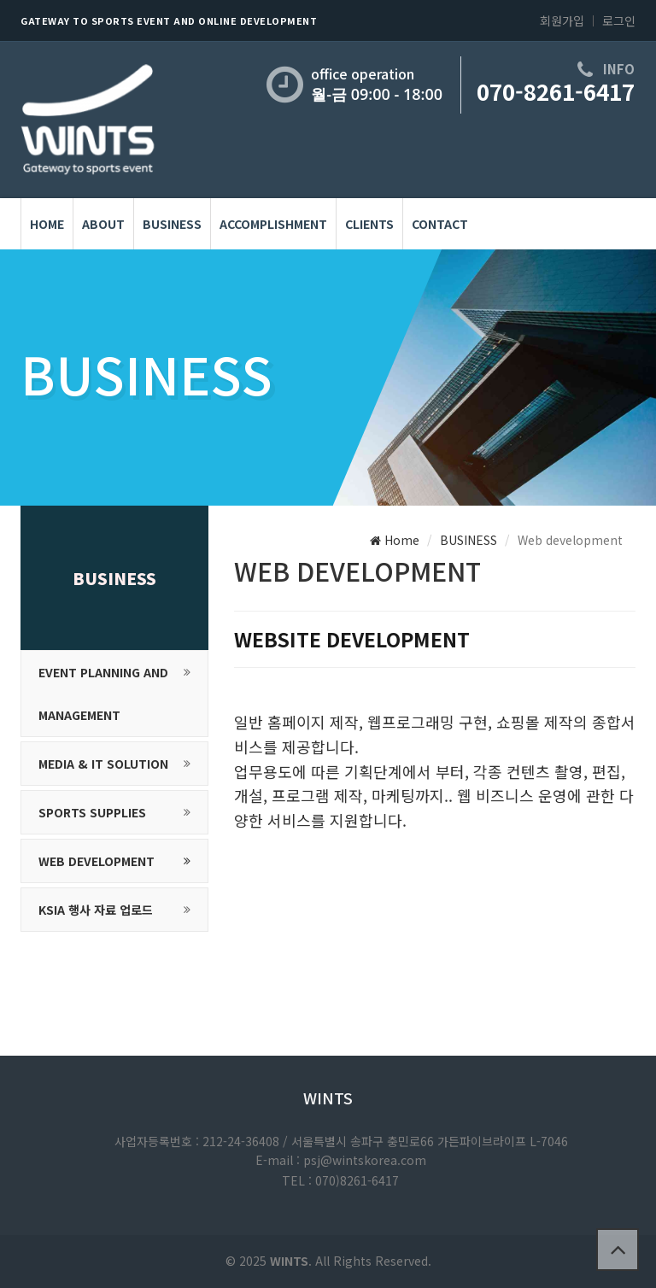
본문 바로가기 (0, 0)
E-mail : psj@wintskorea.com (340, 1159)
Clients (369, 223)
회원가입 (562, 20)
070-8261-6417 (556, 91)
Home (394, 539)
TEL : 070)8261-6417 (340, 1180)
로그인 (619, 20)
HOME (47, 223)
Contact (440, 223)
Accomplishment (273, 223)
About (103, 223)
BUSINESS (172, 223)
